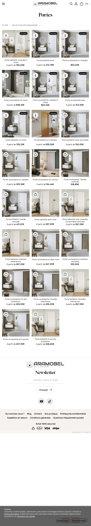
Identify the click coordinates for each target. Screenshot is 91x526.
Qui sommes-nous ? (14, 413)
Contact (38, 413)
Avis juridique (51, 413)
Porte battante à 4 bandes (45, 140)
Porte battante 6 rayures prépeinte (45, 340)
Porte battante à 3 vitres (15, 140)
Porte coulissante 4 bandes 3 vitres (45, 101)
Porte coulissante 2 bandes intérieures (45, 300)
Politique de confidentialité (73, 413)
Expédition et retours (17, 417)
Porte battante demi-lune (46, 219)
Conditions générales (40, 417)
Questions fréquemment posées (68, 417)
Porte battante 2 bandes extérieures (15, 260)
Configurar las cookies (26, 516)
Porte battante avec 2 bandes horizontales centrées (75, 220)
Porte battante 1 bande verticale (16, 220)
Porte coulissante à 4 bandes (75, 60)
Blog (29, 413)
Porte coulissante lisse (75, 100)
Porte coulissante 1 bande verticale (75, 180)
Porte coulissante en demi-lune (45, 259)
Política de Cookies (11, 514)
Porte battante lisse (45, 60)
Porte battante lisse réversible (75, 140)
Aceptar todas (63, 521)
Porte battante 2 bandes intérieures (75, 300)
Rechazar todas (78, 521)
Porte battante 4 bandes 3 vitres (16, 61)
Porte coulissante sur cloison (45, 179)
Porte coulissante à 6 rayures (16, 339)
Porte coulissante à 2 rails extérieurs (16, 300)
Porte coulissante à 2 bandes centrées (75, 260)
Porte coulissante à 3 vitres (16, 100)
